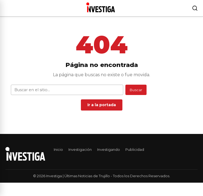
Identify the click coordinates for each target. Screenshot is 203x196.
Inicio (58, 149)
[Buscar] (194, 8)
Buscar (136, 90)
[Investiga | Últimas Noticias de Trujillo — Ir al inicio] (100, 7)
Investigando (108, 149)
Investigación (80, 149)
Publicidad (134, 149)
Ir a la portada (101, 104)
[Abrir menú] (6, 8)
